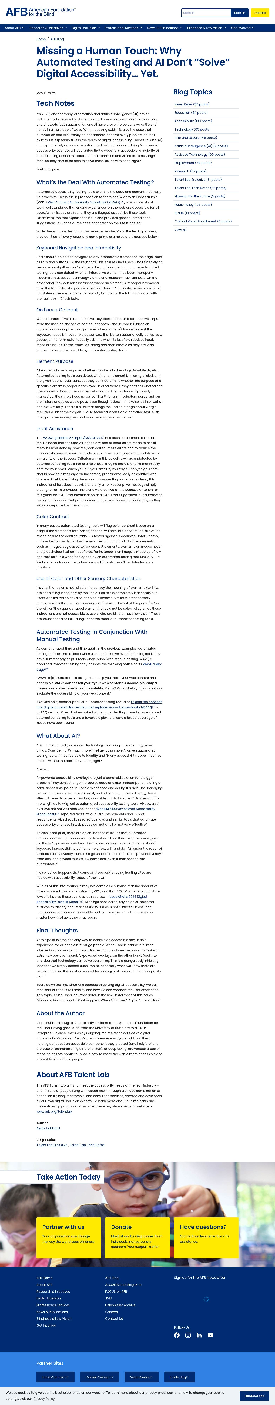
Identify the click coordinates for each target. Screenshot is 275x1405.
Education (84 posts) (191, 112)
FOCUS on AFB (116, 1291)
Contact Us (114, 1318)
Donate (260, 13)
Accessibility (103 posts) (193, 121)
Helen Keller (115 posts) (192, 104)
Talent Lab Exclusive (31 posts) (198, 179)
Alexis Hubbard (48, 1128)
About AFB (13, 28)
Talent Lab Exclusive (51, 1145)
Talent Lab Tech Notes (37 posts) (201, 188)
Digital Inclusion (84, 28)
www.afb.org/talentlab (54, 1111)
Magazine (123, 1285)
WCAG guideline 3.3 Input (73, 437)
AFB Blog (57, 39)
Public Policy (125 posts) (193, 204)
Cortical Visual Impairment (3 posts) (203, 221)
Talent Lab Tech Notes (87, 1145)
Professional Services (121, 28)
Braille (180, 1377)
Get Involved (241, 28)
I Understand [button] (254, 1396)
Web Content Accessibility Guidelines (86, 202)
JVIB (108, 1298)
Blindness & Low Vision (204, 28)
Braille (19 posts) (187, 213)
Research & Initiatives (46, 28)
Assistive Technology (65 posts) (200, 154)
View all (180, 230)
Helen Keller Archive (120, 1305)
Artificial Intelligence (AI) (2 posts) (201, 146)
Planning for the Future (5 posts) (200, 196)
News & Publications (163, 28)
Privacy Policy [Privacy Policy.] (44, 1398)
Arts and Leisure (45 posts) (196, 137)
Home (41, 39)
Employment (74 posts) (193, 163)
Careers (111, 1312)
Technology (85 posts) (193, 129)
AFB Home (44, 1278)
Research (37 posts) (191, 171)
